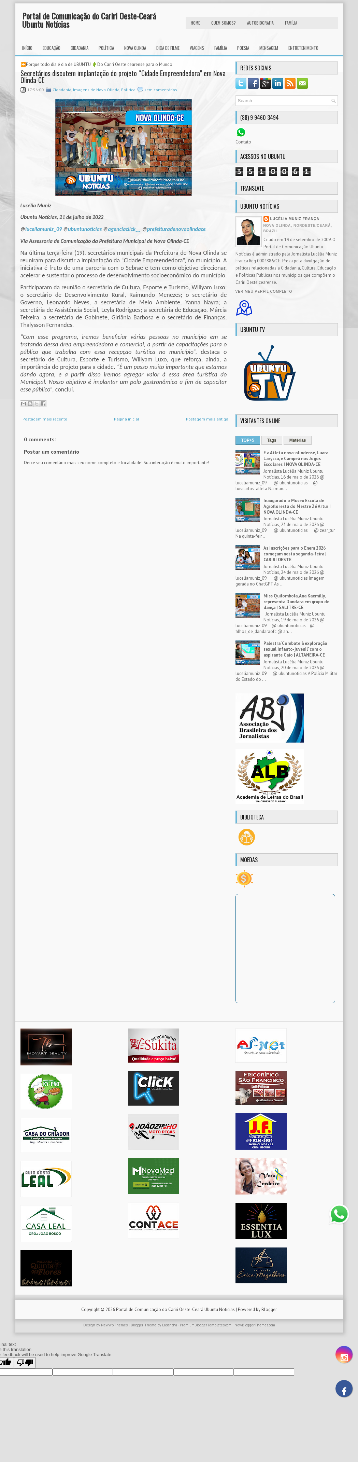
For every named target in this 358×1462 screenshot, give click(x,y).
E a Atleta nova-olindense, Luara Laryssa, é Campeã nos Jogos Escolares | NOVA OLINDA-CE (295, 458)
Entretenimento (303, 47)
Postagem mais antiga (207, 419)
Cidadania (79, 47)
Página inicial (126, 419)
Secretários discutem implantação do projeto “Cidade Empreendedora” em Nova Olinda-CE (123, 76)
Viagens (197, 47)
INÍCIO (27, 47)
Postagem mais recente (45, 419)
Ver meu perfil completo (263, 291)
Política (106, 47)
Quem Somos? (223, 23)
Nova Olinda (135, 47)
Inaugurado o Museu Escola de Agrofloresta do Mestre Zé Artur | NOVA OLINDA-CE (297, 506)
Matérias (297, 440)
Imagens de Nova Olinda (96, 89)
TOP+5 (247, 440)
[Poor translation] (25, 1362)
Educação (51, 47)
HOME (195, 23)
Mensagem (268, 47)
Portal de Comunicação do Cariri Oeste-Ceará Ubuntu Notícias (89, 20)
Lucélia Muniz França (294, 219)
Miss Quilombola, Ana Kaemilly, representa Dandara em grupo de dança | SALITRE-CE (296, 601)
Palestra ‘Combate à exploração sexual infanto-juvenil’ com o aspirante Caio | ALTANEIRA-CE (295, 649)
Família (220, 47)
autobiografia (260, 23)
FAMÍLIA (291, 23)
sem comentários (160, 89)
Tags (271, 440)
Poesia (243, 47)
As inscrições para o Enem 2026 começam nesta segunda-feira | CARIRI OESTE (295, 554)
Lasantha (169, 1325)
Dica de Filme (168, 47)
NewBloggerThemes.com (254, 1325)
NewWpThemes (114, 1325)
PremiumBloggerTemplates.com (205, 1325)
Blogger (269, 1309)
